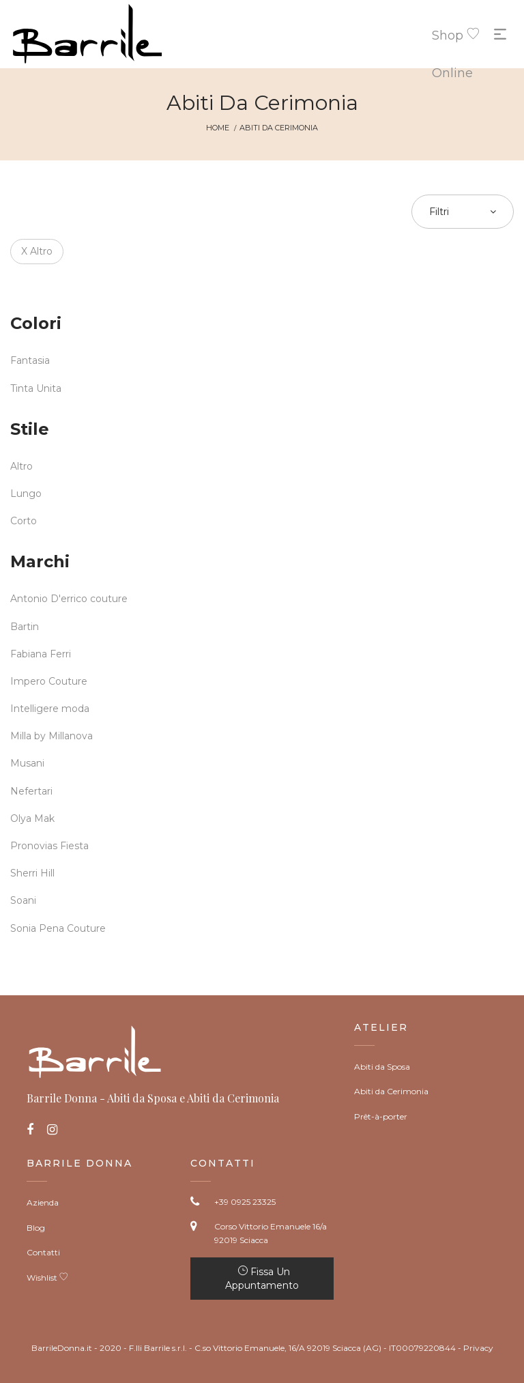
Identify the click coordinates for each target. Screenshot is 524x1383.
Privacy (478, 1348)
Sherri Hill (32, 873)
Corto (23, 521)
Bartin (24, 627)
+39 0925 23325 (245, 1202)
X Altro (37, 251)
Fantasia (30, 360)
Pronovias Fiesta (49, 846)
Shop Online (445, 39)
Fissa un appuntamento (262, 1279)
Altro (21, 466)
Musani (27, 763)
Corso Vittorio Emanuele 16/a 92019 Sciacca (270, 1233)
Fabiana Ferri (40, 654)
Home (217, 127)
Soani (23, 900)
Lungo (26, 493)
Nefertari (31, 791)
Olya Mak (32, 818)
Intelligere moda (49, 708)
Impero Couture (48, 681)
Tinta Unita (35, 388)
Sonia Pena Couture (58, 928)
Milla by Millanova (51, 736)
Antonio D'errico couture (69, 599)
